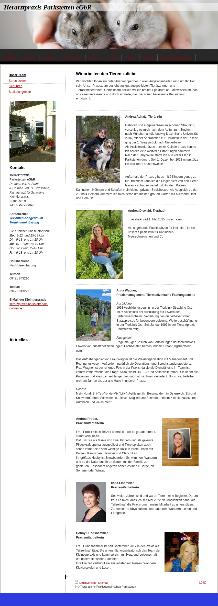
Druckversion (85, 582)
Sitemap (103, 582)
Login (202, 581)
